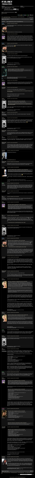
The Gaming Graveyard (14, 472)
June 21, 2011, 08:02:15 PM (12, 142)
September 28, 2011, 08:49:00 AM (13, 312)
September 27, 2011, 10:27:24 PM (13, 215)
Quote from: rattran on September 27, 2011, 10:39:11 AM (16, 204)
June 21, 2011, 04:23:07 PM (12, 112)
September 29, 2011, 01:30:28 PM (13, 456)
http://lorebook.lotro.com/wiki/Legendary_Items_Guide (16, 222)
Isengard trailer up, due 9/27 (6, 17)
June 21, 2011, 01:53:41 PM (12, 87)
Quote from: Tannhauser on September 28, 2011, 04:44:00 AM (17, 281)
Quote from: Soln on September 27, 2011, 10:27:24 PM (16, 240)
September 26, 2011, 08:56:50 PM (13, 150)
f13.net (2, 472)
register (13, 7)
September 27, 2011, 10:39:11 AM (13, 183)
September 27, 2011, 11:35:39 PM (13, 225)
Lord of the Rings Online (21, 472)
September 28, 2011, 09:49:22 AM (13, 329)
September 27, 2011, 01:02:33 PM (13, 196)
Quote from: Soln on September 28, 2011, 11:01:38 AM (16, 380)
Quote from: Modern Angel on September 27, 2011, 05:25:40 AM (18, 169)
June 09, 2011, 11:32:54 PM (12, 23)
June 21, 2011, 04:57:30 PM (12, 130)
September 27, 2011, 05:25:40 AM (13, 161)
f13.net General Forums (7, 472)
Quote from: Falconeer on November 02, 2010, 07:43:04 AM (17, 422)
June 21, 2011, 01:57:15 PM (12, 98)
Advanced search (4, 13)
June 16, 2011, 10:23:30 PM (12, 43)
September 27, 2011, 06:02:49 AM (13, 167)
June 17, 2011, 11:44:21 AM (12, 66)
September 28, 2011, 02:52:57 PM (13, 408)
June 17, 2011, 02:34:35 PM (12, 80)
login (10, 7)
